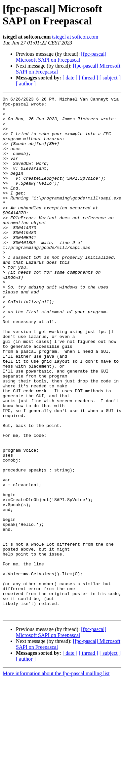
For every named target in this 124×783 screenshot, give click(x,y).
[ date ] (69, 77)
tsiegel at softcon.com (75, 37)
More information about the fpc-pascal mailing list (56, 777)
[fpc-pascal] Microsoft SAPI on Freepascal (61, 57)
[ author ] (26, 83)
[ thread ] (88, 77)
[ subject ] (110, 77)
